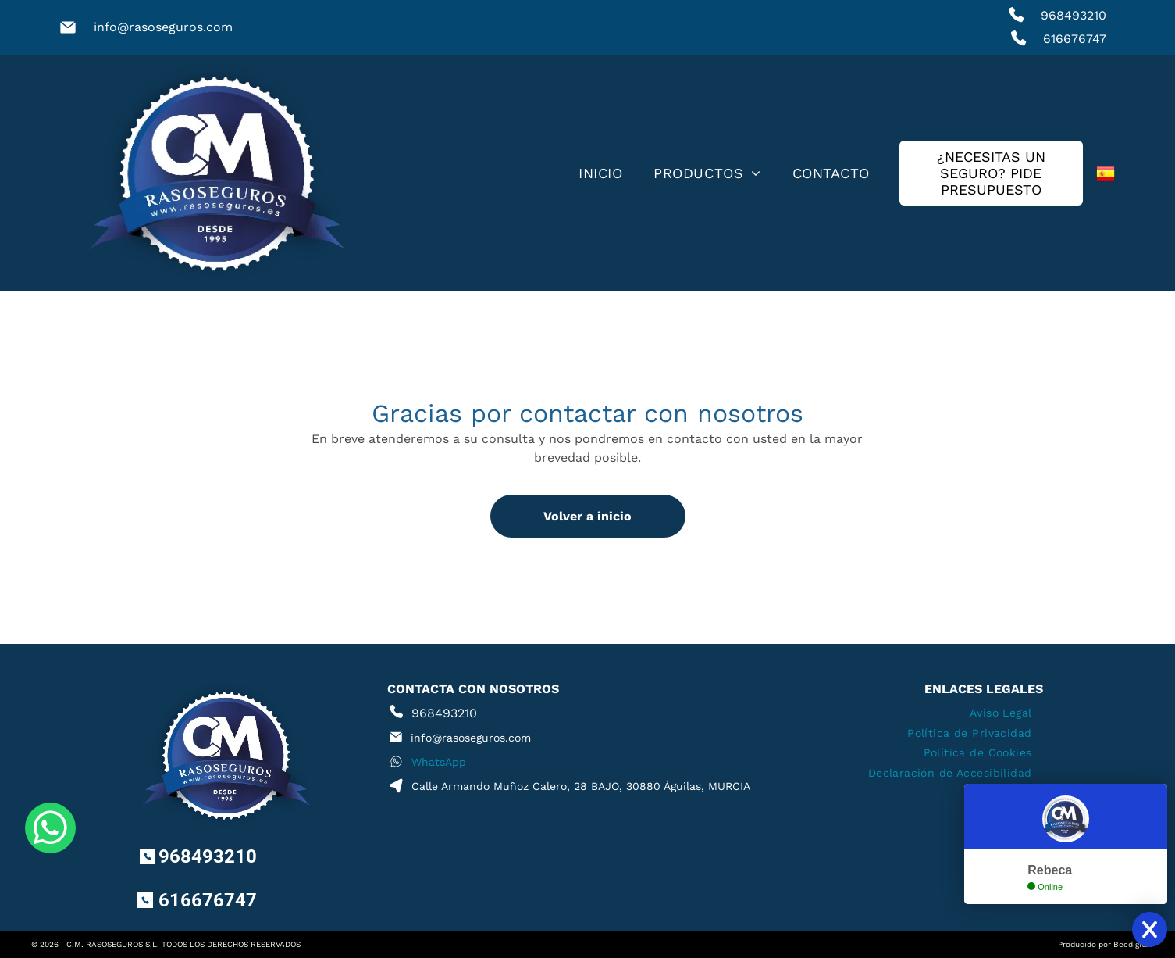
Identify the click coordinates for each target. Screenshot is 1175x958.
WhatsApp (438, 762)
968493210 (1073, 15)
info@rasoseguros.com (163, 27)
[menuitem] (600, 173)
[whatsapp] (50, 903)
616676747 (1074, 38)
